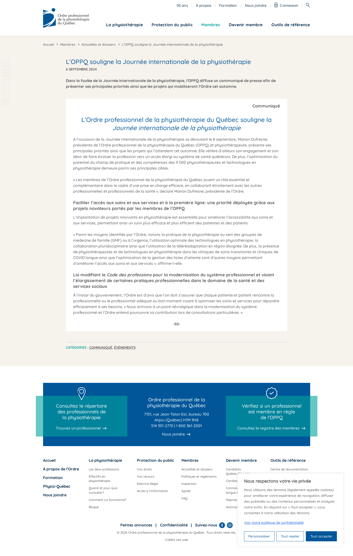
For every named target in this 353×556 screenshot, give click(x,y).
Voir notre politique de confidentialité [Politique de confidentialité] (274, 522)
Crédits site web (176, 540)
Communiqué (100, 347)
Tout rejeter (290, 536)
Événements (124, 347)
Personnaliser (259, 536)
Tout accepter (321, 536)
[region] (290, 509)
